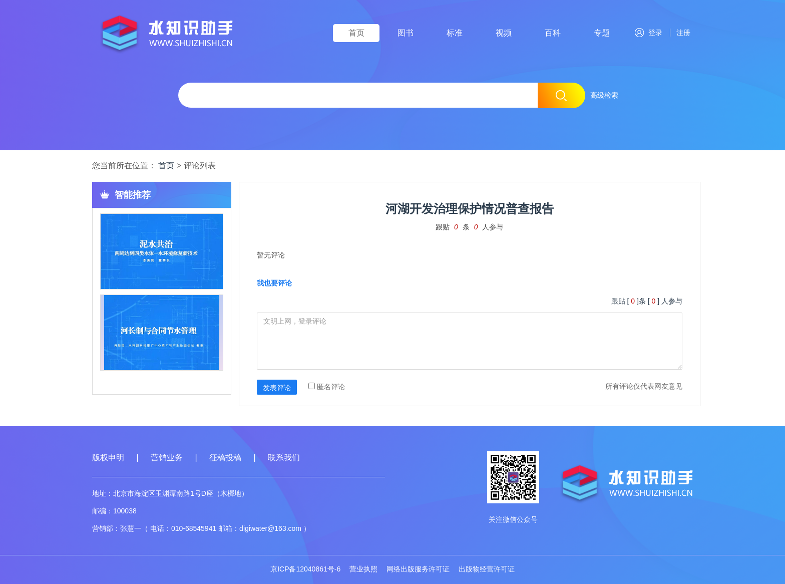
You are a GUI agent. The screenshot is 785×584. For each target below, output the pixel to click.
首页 (356, 33)
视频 (504, 33)
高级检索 (604, 95)
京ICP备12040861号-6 (305, 569)
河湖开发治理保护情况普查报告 (469, 208)
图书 (406, 33)
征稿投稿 (226, 457)
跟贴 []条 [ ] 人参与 (646, 301)
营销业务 (167, 457)
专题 (602, 33)
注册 (681, 33)
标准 (455, 33)
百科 (553, 33)
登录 (648, 33)
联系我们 (284, 457)
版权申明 (108, 457)
